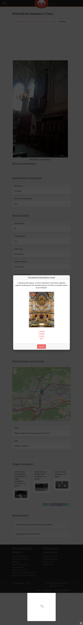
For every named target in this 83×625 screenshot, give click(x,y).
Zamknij (42, 346)
